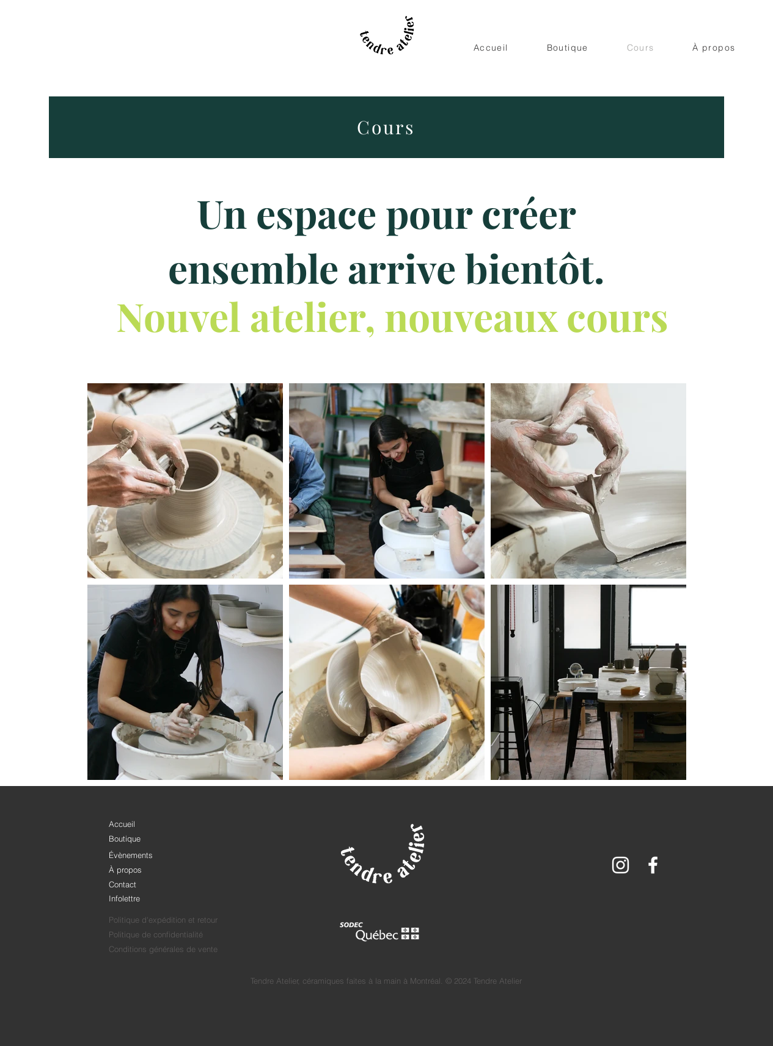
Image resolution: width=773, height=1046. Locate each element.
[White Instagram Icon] (620, 865)
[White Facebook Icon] (653, 865)
